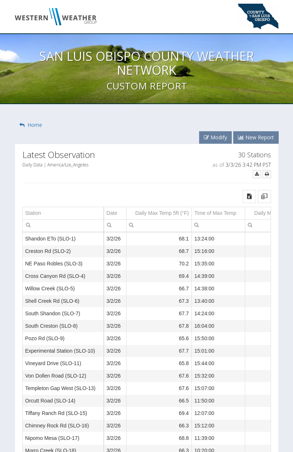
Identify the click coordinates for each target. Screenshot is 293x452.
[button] (249, 196)
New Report (256, 137)
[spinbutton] (159, 226)
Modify (215, 137)
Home (30, 124)
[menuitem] (28, 225)
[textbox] (63, 226)
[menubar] (28, 225)
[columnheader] (63, 213)
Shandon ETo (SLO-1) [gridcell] (50, 239)
